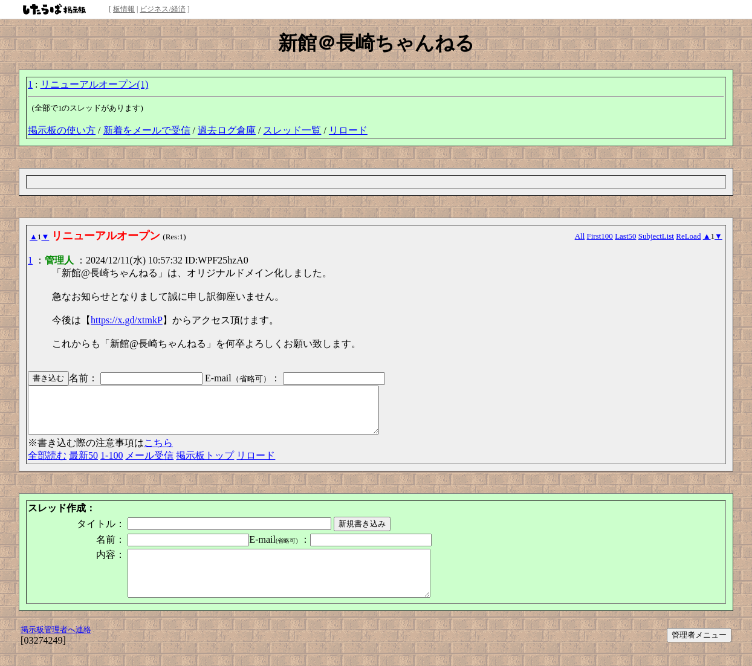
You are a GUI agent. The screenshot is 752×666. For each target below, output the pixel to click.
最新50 (83, 464)
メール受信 (149, 464)
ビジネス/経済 (162, 9)
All (580, 236)
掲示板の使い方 (62, 130)
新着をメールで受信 (146, 130)
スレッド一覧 (292, 130)
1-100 (111, 464)
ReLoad (688, 236)
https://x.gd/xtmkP (127, 320)
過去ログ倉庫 (227, 130)
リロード (348, 130)
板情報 (124, 9)
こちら (158, 452)
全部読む (47, 464)
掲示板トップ (205, 464)
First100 (600, 236)
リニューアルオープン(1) (95, 84)
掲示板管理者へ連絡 (56, 647)
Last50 (625, 236)
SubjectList (656, 236)
